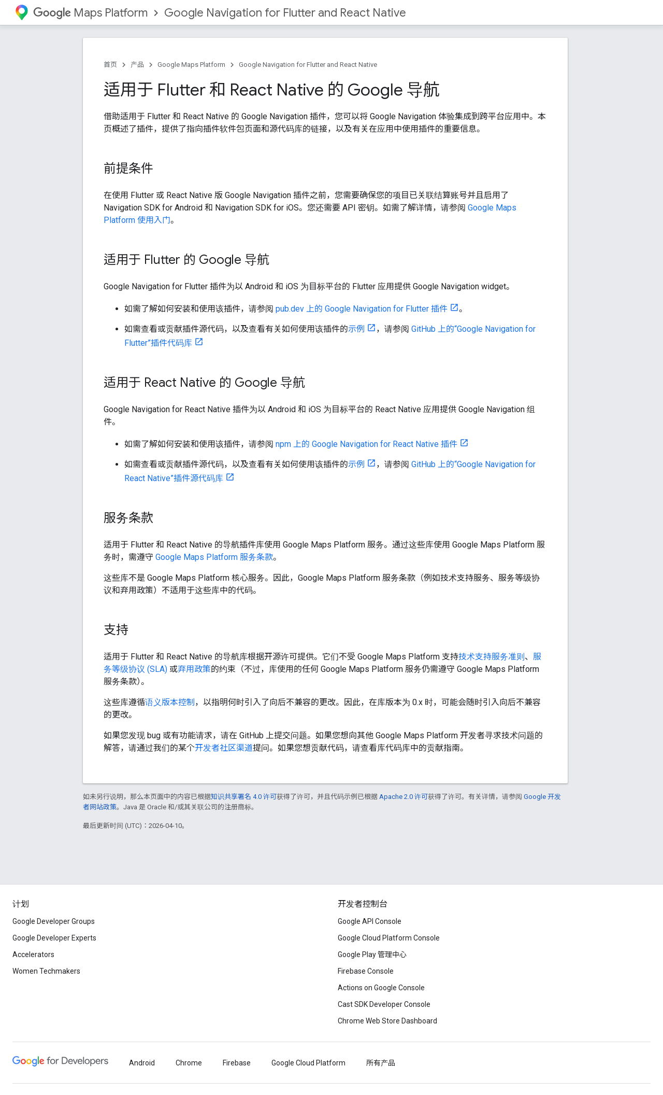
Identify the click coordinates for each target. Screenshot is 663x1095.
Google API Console (369, 921)
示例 (356, 329)
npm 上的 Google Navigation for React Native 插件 (366, 444)
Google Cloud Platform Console (389, 938)
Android (142, 1063)
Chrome (189, 1063)
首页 (110, 64)
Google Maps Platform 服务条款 (214, 557)
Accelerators (33, 954)
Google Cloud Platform (308, 1063)
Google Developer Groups (53, 921)
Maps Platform (90, 13)
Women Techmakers (46, 971)
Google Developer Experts (54, 938)
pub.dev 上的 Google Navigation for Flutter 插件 (362, 309)
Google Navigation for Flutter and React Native (285, 13)
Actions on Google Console (381, 988)
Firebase (237, 1063)
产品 (137, 64)
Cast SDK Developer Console (384, 1004)
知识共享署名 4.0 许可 (244, 797)
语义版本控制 (170, 702)
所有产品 (380, 1063)
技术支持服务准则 (491, 657)
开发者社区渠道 (224, 748)
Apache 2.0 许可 (403, 797)
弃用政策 (194, 669)
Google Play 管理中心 (372, 954)
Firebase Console (366, 971)
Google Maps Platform (191, 64)
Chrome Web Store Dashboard (387, 1021)
